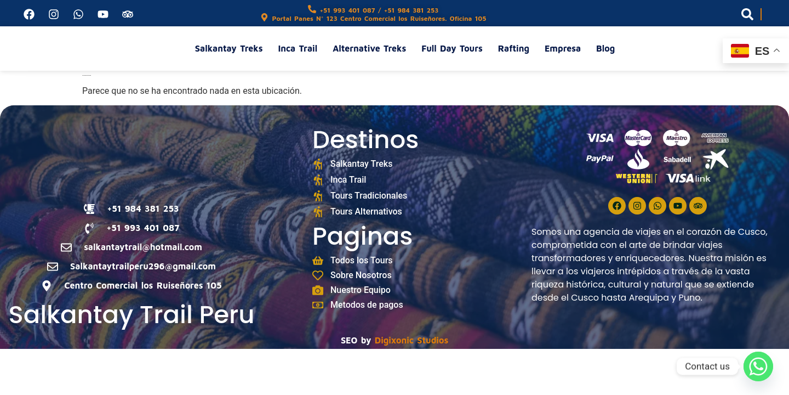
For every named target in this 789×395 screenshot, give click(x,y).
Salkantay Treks (229, 48)
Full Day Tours (451, 48)
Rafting (513, 48)
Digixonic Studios (411, 340)
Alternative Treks (369, 48)
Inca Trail (297, 48)
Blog (605, 48)
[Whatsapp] (758, 366)
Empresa (563, 48)
